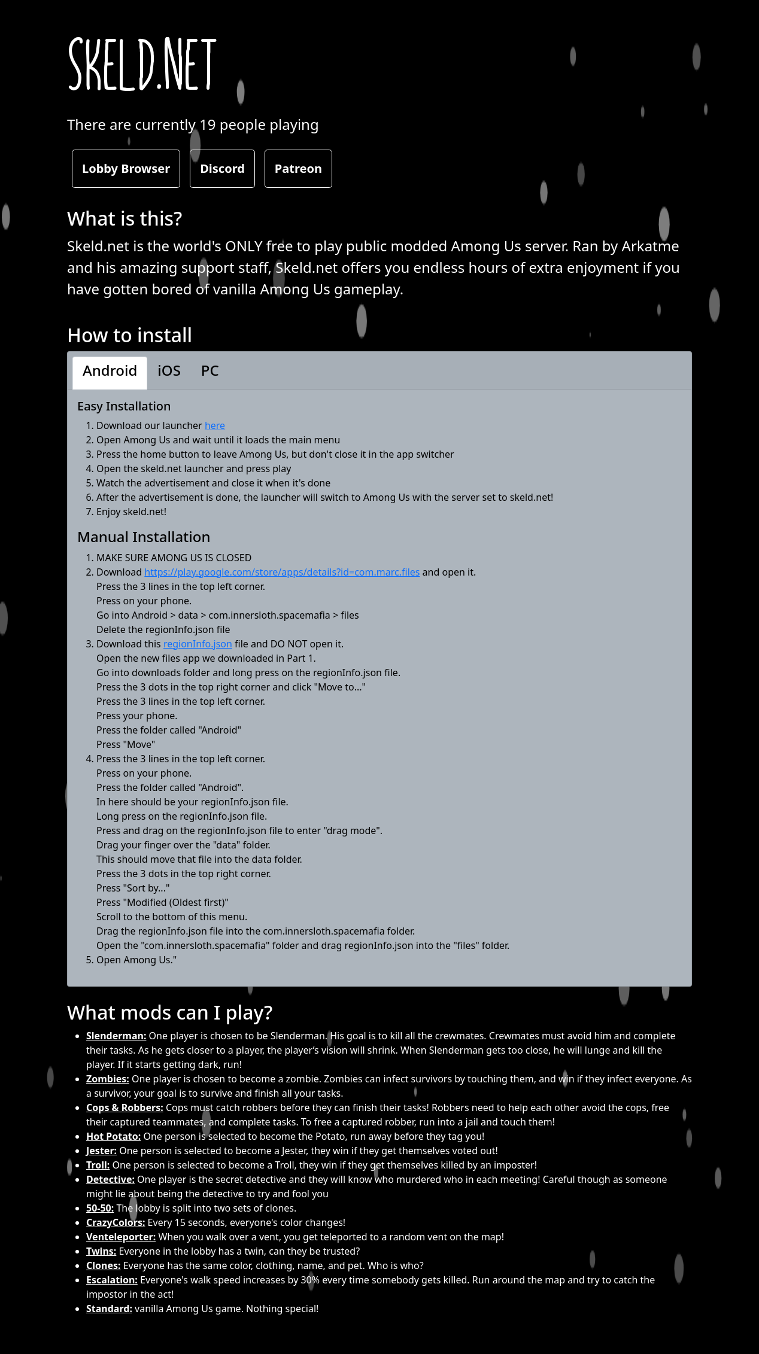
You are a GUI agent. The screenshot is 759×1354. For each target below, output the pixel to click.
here (215, 425)
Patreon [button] (298, 168)
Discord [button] (222, 168)
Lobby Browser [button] (126, 168)
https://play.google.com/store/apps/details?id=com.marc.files (282, 572)
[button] (109, 373)
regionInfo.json (197, 643)
